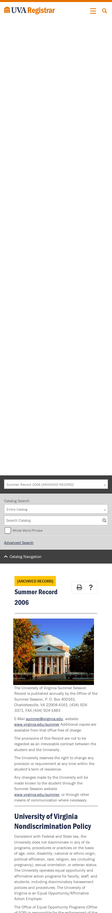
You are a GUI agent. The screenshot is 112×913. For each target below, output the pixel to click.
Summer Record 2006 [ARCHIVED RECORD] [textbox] (40, 484)
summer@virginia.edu (44, 718)
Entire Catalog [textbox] (17, 509)
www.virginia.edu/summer (36, 724)
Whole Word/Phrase (27, 530)
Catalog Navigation (26, 556)
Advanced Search (19, 542)
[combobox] (56, 484)
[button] (93, 11)
